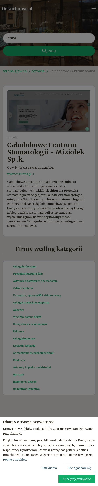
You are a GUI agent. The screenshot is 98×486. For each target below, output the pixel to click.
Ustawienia (49, 468)
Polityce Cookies (14, 459)
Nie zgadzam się (79, 468)
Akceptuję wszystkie (77, 479)
